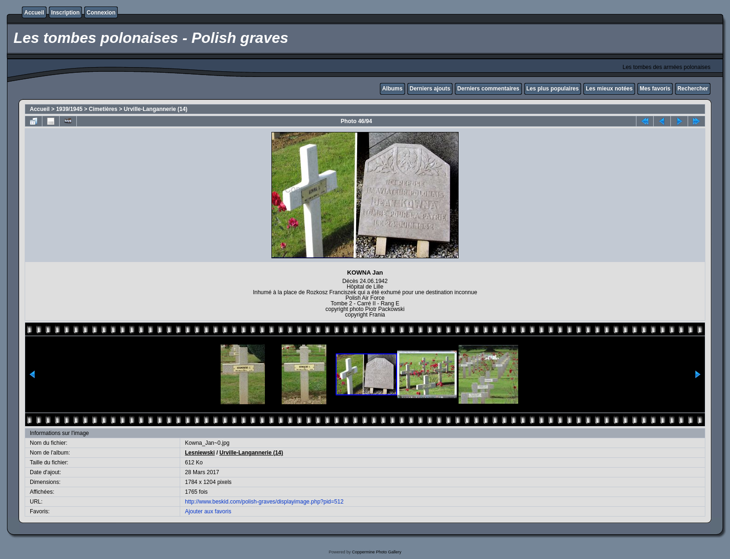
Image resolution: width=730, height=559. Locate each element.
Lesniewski (200, 452)
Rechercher (692, 88)
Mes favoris (655, 88)
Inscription (65, 12)
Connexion (101, 12)
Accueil (34, 12)
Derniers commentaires (488, 88)
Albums (392, 88)
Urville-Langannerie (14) (156, 109)
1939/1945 (69, 109)
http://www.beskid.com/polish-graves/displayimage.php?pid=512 (264, 501)
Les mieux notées (609, 88)
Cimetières (103, 109)
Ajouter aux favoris (208, 511)
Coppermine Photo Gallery (376, 552)
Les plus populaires (553, 88)
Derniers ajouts (430, 88)
